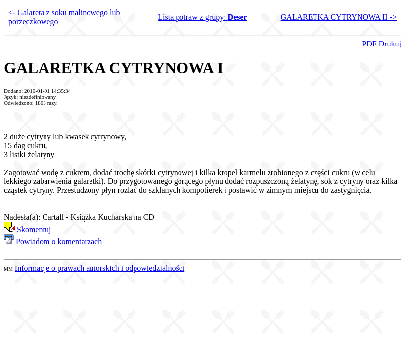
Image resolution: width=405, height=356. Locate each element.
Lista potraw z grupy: (202, 17)
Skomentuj (27, 229)
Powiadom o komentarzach (53, 241)
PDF (369, 44)
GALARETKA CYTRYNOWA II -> (339, 17)
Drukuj (390, 44)
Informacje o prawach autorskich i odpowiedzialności (99, 268)
